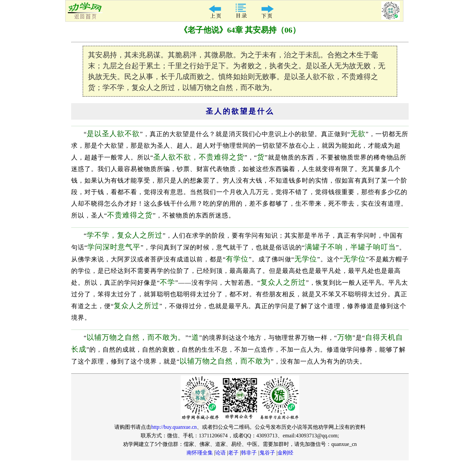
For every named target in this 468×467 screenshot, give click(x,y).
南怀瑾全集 (200, 452)
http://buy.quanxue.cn (174, 427)
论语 (220, 452)
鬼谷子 (267, 452)
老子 (233, 452)
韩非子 (249, 452)
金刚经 (285, 452)
